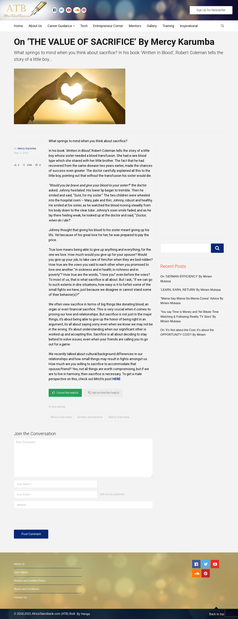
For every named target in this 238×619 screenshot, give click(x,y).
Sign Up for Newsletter (211, 10)
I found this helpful (65, 392)
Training (168, 26)
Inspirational (189, 26)
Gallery (152, 26)
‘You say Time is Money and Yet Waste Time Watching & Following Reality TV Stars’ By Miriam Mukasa (189, 316)
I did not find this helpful (103, 392)
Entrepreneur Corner (108, 26)
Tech (84, 26)
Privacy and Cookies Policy (29, 580)
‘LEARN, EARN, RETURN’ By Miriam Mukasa (190, 289)
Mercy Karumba (27, 148)
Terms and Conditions (26, 588)
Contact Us (20, 597)
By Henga (83, 613)
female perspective (90, 417)
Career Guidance (60, 26)
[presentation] (42, 520)
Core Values (21, 572)
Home (18, 26)
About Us (35, 26)
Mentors (135, 26)
